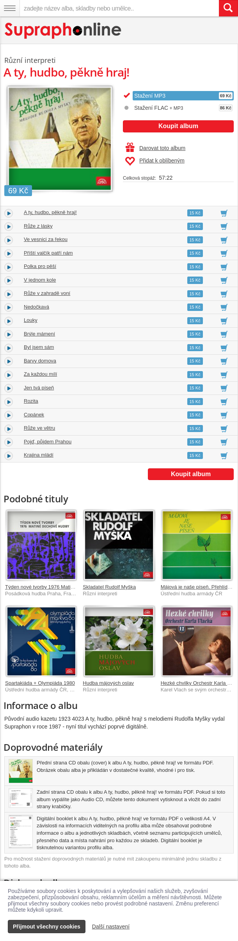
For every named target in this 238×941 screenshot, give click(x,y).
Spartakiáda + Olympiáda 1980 (40, 683)
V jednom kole (40, 280)
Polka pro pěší (40, 266)
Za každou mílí (40, 374)
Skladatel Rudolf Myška (109, 587)
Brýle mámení (39, 334)
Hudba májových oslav (108, 683)
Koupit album (178, 126)
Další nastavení (111, 926)
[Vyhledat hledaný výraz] (228, 8)
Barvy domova (40, 361)
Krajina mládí (38, 455)
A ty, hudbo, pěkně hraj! (50, 212)
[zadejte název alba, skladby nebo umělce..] (119, 8)
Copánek (34, 415)
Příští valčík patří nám (48, 253)
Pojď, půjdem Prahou (47, 442)
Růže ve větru (39, 428)
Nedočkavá (36, 307)
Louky (30, 320)
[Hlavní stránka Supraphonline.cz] (63, 31)
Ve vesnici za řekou (45, 239)
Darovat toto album (155, 148)
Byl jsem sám (39, 347)
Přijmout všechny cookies (46, 926)
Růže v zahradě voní (47, 293)
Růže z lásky (38, 226)
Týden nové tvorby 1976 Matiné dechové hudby (58, 587)
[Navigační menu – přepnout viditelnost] (10, 8)
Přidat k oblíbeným (155, 161)
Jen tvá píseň (39, 388)
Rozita (31, 401)
